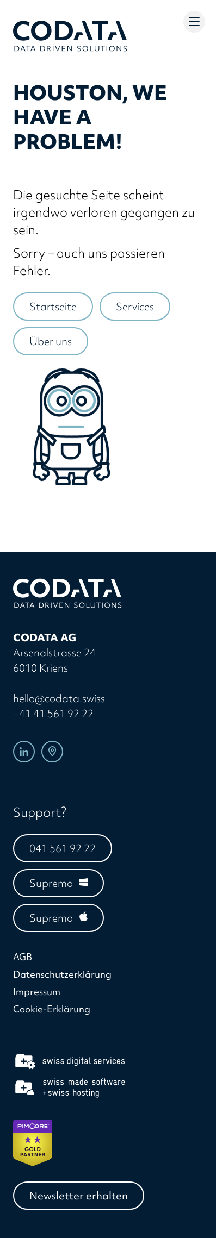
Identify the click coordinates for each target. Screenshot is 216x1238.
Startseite (53, 306)
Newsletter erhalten (78, 1196)
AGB (22, 957)
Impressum (36, 991)
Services (135, 306)
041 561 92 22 (62, 848)
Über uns (50, 341)
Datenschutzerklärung (62, 974)
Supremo (51, 883)
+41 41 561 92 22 (53, 713)
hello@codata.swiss (59, 698)
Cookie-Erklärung (51, 1009)
